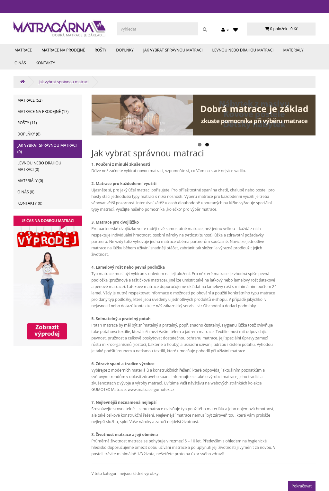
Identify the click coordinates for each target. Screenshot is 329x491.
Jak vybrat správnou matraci (173, 50)
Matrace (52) (29, 100)
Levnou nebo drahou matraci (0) (39, 166)
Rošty (101, 50)
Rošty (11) (27, 122)
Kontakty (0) (29, 203)
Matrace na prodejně (63, 50)
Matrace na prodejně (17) (42, 111)
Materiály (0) (30, 180)
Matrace (23, 50)
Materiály (293, 50)
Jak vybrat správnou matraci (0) (47, 148)
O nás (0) (25, 192)
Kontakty (45, 63)
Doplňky (125, 50)
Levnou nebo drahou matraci (243, 50)
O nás (20, 63)
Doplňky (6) (28, 134)
